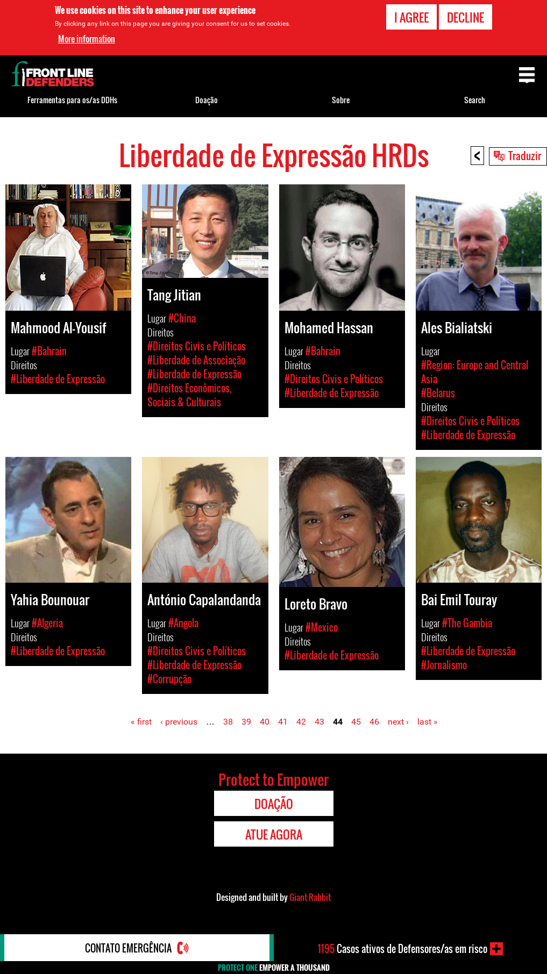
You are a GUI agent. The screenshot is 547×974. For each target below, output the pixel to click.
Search (474, 99)
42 (301, 722)
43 (319, 722)
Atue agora (273, 834)
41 (283, 722)
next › (398, 722)
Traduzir (524, 155)
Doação (206, 99)
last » (427, 722)
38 (228, 722)
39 (246, 722)
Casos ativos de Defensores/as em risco (402, 949)
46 (374, 722)
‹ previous (178, 722)
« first (141, 722)
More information (86, 38)
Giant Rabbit (310, 897)
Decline (465, 16)
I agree (411, 16)
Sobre (341, 99)
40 (264, 722)
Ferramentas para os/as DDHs (72, 99)
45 (356, 722)
